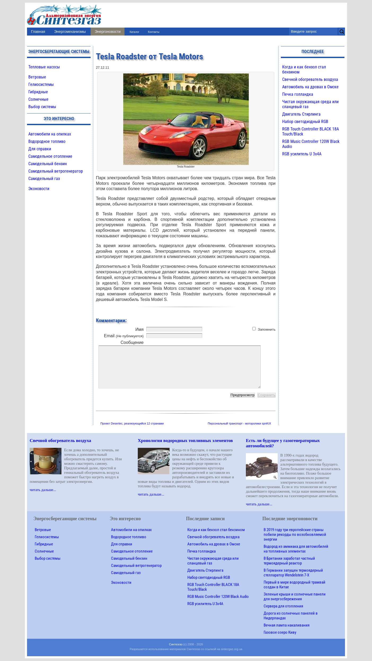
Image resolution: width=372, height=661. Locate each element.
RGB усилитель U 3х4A (301, 153)
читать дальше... (43, 490)
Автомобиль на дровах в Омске (310, 86)
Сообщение (132, 342)
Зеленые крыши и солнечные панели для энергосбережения (295, 596)
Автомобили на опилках (49, 134)
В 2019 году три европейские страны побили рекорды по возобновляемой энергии (295, 534)
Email (124, 336)
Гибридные (38, 91)
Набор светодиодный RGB (305, 121)
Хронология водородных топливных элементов (185, 440)
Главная (38, 31)
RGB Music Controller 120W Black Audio (218, 596)
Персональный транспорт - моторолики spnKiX (239, 423)
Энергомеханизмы (70, 31)
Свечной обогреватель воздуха (310, 79)
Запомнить (267, 329)
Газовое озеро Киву (280, 632)
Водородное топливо (46, 141)
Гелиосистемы (41, 84)
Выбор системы (42, 106)
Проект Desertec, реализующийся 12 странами (132, 423)
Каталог (134, 31)
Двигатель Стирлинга (301, 114)
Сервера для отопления (283, 606)
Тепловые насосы (44, 66)
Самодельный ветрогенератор (55, 171)
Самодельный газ (44, 178)
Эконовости (38, 188)
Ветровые (37, 77)
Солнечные (38, 99)
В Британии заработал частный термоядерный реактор (289, 561)
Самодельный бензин (47, 163)
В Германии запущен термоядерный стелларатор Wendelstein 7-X (293, 572)
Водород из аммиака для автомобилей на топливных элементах (296, 549)
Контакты (153, 31)
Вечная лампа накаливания (286, 625)
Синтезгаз (176, 644)
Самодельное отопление (50, 156)
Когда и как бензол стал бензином (216, 529)
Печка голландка (297, 94)
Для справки (39, 148)
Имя (139, 329)
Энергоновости (108, 31)
